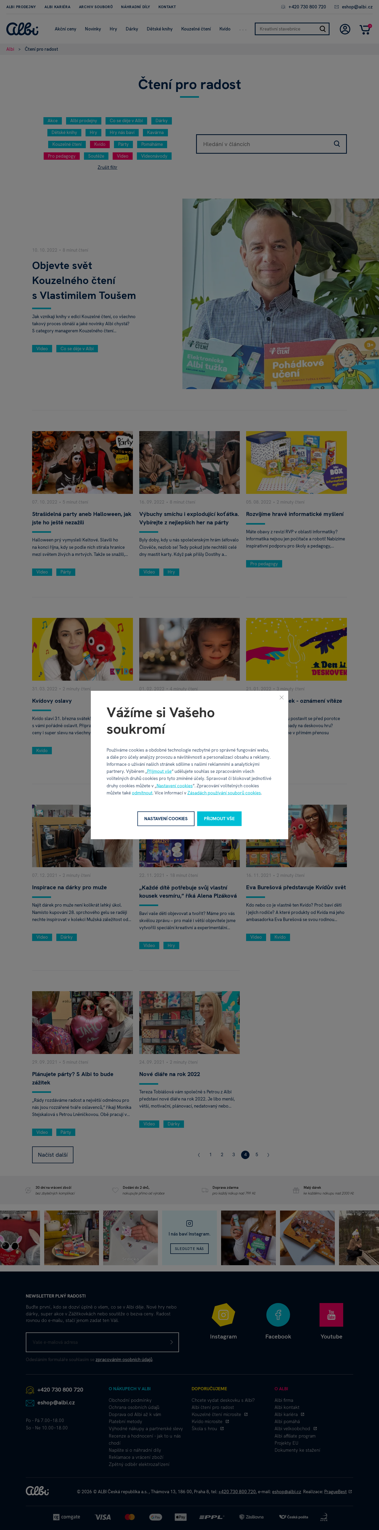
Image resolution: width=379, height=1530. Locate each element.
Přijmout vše (159, 771)
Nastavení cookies (175, 785)
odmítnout (142, 792)
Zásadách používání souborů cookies (224, 792)
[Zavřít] (281, 697)
